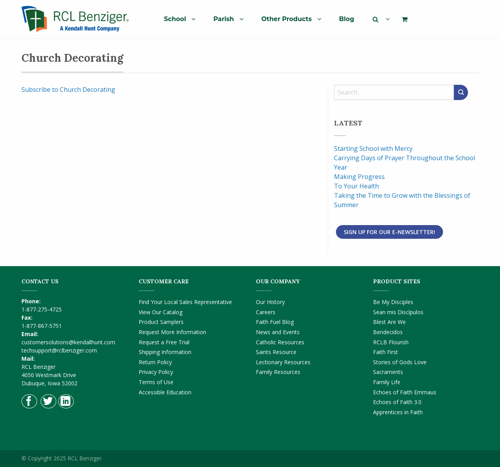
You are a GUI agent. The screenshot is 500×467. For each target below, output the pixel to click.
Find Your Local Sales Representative (185, 302)
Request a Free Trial (164, 342)
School (175, 19)
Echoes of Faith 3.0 (397, 402)
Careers (265, 312)
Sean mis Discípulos (398, 312)
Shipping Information (165, 352)
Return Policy (155, 362)
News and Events (278, 332)
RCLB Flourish (391, 342)
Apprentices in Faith (398, 412)
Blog (346, 19)
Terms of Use (156, 382)
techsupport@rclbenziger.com (59, 350)
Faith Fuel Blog (275, 322)
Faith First (385, 352)
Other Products (286, 19)
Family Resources (278, 372)
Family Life (386, 382)
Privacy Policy (156, 372)
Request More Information (172, 332)
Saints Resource (276, 352)
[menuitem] (177, 19)
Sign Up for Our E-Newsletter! (389, 232)
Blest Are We (389, 322)
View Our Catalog (160, 312)
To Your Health (356, 186)
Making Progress (359, 176)
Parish (223, 19)
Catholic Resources (280, 342)
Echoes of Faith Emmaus (404, 392)
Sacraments (388, 372)
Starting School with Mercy (373, 148)
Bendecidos (388, 332)
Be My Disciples (393, 302)
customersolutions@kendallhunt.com (68, 342)
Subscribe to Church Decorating (68, 89)
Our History (270, 302)
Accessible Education (165, 392)
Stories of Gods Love (400, 362)
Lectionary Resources (283, 362)
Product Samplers (161, 322)
